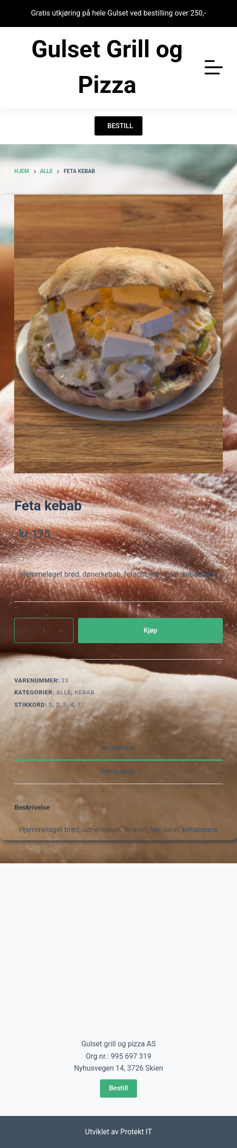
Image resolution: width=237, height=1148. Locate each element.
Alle (63, 692)
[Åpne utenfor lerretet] (214, 67)
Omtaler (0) (118, 772)
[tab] (118, 749)
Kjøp (150, 630)
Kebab (84, 692)
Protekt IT (136, 1131)
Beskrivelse (118, 748)
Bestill (118, 1088)
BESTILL (118, 126)
